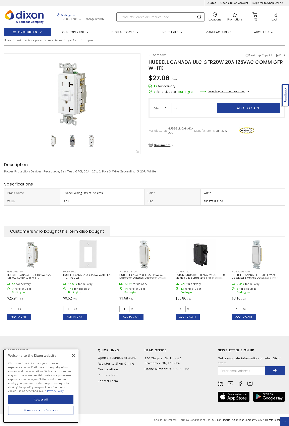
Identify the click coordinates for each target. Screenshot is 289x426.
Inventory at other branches (226, 91)
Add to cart (248, 108)
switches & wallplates (30, 40)
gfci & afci (73, 40)
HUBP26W (69, 271)
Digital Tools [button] (123, 32)
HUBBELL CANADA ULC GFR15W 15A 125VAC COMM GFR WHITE (29, 276)
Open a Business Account (117, 358)
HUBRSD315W (241, 271)
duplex (89, 40)
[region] (40, 386)
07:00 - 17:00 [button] (69, 19)
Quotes (211, 3)
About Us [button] (261, 32)
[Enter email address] (241, 370)
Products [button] (27, 32)
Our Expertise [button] (73, 32)
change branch (95, 19)
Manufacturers (218, 32)
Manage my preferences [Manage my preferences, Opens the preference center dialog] (41, 410)
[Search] (160, 16)
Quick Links (108, 350)
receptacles (55, 40)
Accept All (41, 399)
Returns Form (108, 375)
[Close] (73, 355)
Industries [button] (170, 32)
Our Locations (108, 369)
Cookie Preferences (165, 420)
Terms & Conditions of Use (194, 420)
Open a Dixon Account (234, 3)
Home (7, 40)
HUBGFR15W (15, 271)
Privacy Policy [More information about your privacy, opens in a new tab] (55, 391)
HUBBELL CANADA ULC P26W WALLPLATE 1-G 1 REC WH (88, 276)
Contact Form (108, 381)
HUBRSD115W (128, 271)
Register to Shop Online (267, 3)
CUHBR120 (182, 271)
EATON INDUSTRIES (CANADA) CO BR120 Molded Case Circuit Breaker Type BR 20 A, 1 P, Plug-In (200, 277)
